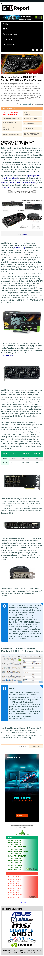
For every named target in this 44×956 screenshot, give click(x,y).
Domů (6, 24)
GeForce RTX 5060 (14, 863)
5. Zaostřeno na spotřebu (11, 134)
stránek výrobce (7, 355)
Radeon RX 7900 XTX (15, 877)
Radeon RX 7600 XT (15, 895)
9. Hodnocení (28, 128)
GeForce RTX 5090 (14, 840)
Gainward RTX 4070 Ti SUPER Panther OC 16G (18, 183)
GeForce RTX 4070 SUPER (17, 856)
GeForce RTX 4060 (14, 867)
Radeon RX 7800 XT (15, 888)
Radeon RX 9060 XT (15, 893)
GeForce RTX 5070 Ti (15, 849)
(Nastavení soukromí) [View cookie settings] (27, 952)
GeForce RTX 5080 (14, 845)
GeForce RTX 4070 (14, 858)
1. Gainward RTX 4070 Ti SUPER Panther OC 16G (10, 113)
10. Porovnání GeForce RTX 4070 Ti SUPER (31, 134)
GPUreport (22, 902)
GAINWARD (5, 187)
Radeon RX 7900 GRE (15, 886)
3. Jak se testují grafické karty (10, 123)
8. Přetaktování (29, 123)
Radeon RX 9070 (13, 883)
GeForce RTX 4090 (14, 842)
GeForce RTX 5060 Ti (15, 860)
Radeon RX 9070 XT (15, 879)
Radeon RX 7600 (13, 897)
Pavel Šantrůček (25, 104)
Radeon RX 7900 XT (15, 881)
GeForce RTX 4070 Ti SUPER (18, 851)
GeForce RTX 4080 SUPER (17, 847)
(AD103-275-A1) (19, 248)
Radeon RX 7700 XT (15, 890)
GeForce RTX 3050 (14, 869)
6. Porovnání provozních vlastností (32, 113)
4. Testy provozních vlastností (9, 128)
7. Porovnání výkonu (30, 118)
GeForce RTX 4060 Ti (15, 865)
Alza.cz (24, 235)
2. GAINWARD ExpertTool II (11, 118)
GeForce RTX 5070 (14, 854)
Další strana (37, 746)
